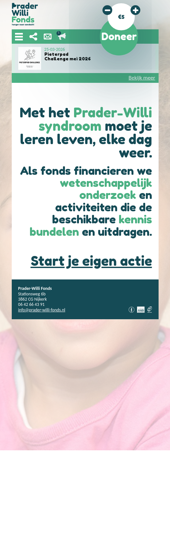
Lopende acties (62, 36)
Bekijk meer (142, 77)
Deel (33, 36)
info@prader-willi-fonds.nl (41, 310)
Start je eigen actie (91, 261)
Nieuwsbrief (47, 36)
